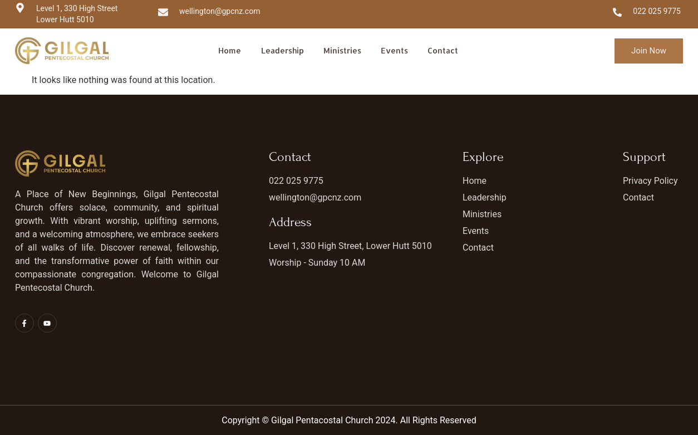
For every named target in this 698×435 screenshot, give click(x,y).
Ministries (343, 50)
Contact (442, 50)
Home (230, 50)
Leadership (282, 50)
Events (394, 50)
